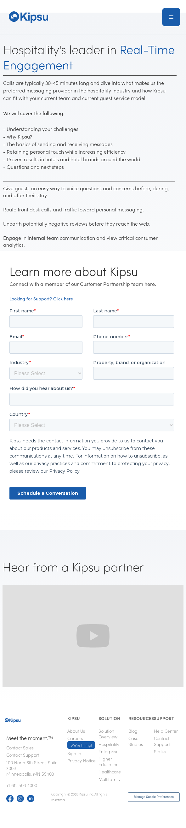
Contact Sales (20, 747)
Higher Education (109, 761)
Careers (81, 741)
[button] (171, 17)
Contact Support (22, 755)
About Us (76, 731)
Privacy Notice (81, 760)
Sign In (74, 753)
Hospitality (109, 744)
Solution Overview (108, 733)
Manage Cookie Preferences (154, 797)
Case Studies (135, 741)
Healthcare (110, 771)
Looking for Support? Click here (41, 298)
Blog (133, 731)
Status (160, 751)
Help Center (166, 731)
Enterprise (109, 751)
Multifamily (110, 779)
